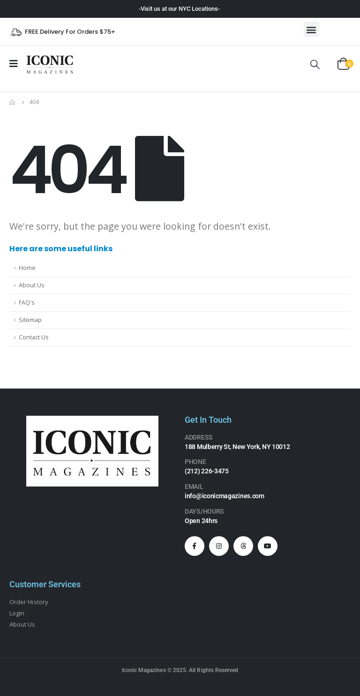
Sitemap (30, 320)
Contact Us (34, 337)
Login (16, 613)
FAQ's (27, 303)
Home (27, 268)
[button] (311, 29)
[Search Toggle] (315, 64)
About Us (32, 285)
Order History (28, 602)
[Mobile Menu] (16, 64)
